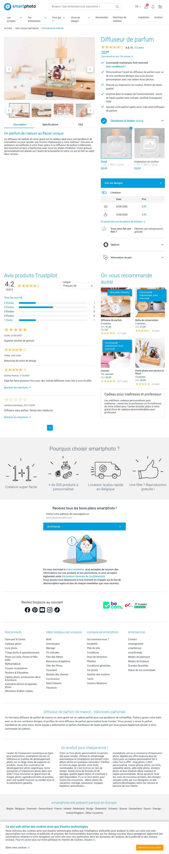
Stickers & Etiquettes (16, 672)
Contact (158, 17)
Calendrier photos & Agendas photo (21, 686)
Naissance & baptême (58, 661)
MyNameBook (13, 663)
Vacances (51, 687)
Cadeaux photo (13, 643)
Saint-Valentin (53, 683)
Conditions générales (98, 665)
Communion (53, 678)
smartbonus (134, 648)
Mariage (50, 648)
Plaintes (91, 661)
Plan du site (93, 648)
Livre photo (11, 648)
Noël (48, 639)
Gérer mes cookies (18, 847)
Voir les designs (114, 183)
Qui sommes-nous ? (98, 639)
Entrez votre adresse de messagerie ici (67, 513)
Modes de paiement (139, 656)
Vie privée (92, 670)
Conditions (93, 652)
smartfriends (135, 652)
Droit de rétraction (97, 656)
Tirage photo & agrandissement (22, 652)
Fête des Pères (54, 665)
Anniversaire (53, 643)
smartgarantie (135, 643)
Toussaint (51, 670)
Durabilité (92, 643)
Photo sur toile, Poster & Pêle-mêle (21, 658)
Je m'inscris (53, 526)
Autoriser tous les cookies (149, 847)
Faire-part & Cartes (15, 639)
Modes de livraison (138, 661)
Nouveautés (102, 17)
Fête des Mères (54, 656)
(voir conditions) (115, 66)
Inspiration (143, 17)
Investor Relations (97, 683)
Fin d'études (52, 652)
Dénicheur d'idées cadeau (19, 691)
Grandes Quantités (138, 665)
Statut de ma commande (141, 670)
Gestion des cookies (98, 674)
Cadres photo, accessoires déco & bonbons (23, 679)
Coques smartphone (16, 668)
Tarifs (90, 678)
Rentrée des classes (57, 674)
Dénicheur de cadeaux (119, 19)
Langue (67, 282)
